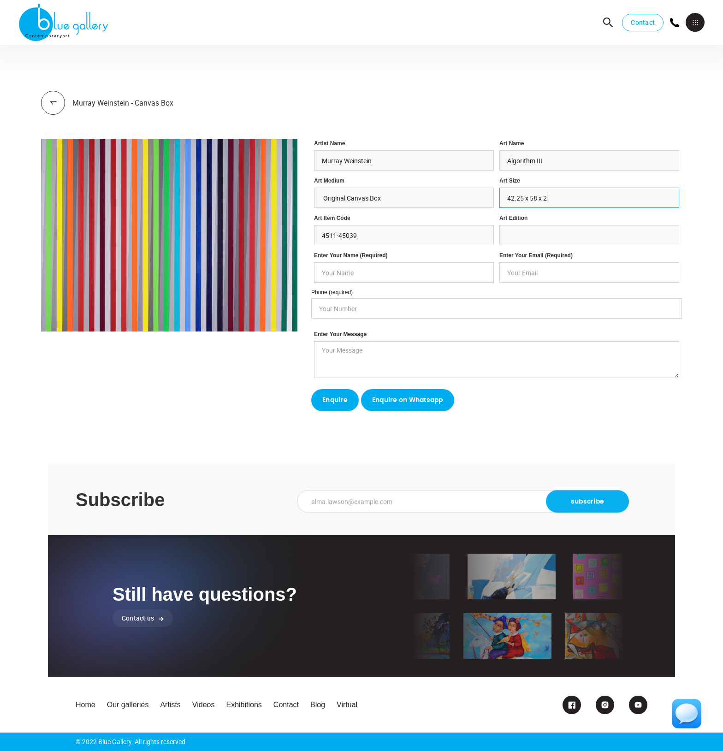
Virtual (347, 705)
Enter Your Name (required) (351, 255)
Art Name (511, 143)
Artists (170, 705)
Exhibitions (243, 705)
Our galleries (128, 705)
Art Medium (329, 180)
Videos (203, 705)
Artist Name (329, 143)
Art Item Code (332, 218)
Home (85, 705)
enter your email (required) (536, 255)
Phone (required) (332, 292)
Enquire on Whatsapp (407, 400)
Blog (317, 705)
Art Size (509, 180)
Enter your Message (340, 334)
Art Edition (513, 218)
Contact (643, 22)
